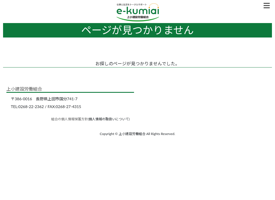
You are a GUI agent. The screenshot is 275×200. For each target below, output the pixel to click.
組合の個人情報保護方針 (69, 119)
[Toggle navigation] (266, 5)
